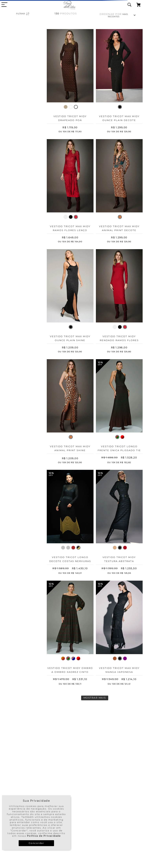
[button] (66, 107)
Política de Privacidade (44, 835)
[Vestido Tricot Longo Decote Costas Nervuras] (70, 523)
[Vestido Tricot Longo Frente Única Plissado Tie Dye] (119, 412)
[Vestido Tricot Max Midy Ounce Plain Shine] (70, 302)
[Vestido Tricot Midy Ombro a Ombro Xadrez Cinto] (70, 633)
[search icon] (129, 5)
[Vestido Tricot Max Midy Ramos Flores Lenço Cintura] (70, 192)
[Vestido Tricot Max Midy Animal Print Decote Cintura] (119, 192)
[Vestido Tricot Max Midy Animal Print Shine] (70, 412)
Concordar (36, 843)
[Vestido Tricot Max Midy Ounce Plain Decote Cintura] (119, 82)
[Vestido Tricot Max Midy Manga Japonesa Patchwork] (119, 633)
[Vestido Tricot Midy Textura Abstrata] (119, 523)
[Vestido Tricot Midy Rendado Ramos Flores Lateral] (119, 302)
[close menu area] (4, 4)
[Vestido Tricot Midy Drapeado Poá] (70, 82)
